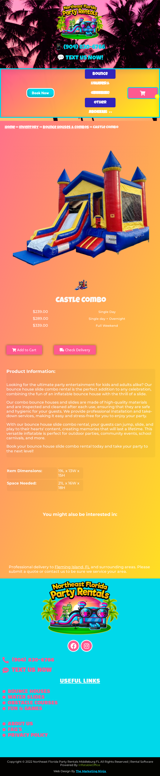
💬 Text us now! (80, 58)
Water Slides (100, 84)
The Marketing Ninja (91, 771)
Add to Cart (24, 349)
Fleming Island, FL (72, 567)
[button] (40, 93)
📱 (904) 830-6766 (80, 47)
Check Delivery (75, 349)
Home (10, 127)
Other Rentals (100, 103)
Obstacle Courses (100, 94)
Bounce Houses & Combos (100, 75)
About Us (101, 112)
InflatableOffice (89, 765)
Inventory (29, 127)
